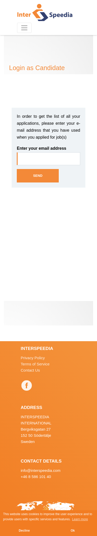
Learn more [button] (80, 519)
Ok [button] (73, 530)
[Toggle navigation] (24, 28)
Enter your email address (41, 148)
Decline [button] (24, 530)
